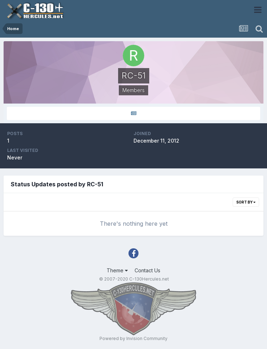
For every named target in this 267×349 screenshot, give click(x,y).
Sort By (246, 202)
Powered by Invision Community (133, 338)
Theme (117, 270)
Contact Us (147, 270)
